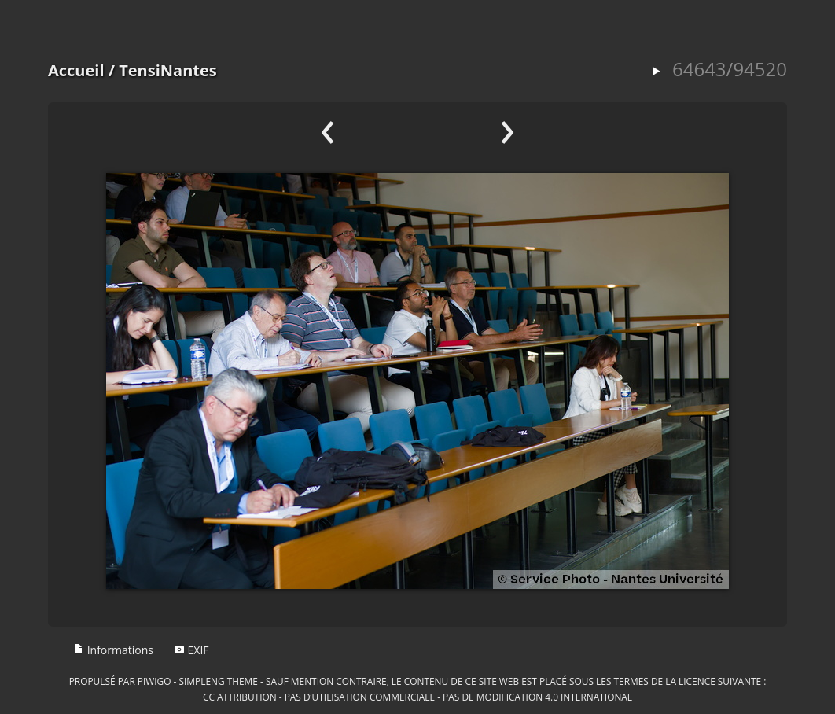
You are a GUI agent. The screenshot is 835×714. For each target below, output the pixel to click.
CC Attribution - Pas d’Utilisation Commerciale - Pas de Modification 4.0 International (417, 696)
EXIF (191, 649)
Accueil (76, 70)
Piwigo (154, 681)
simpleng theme (218, 681)
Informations (113, 649)
